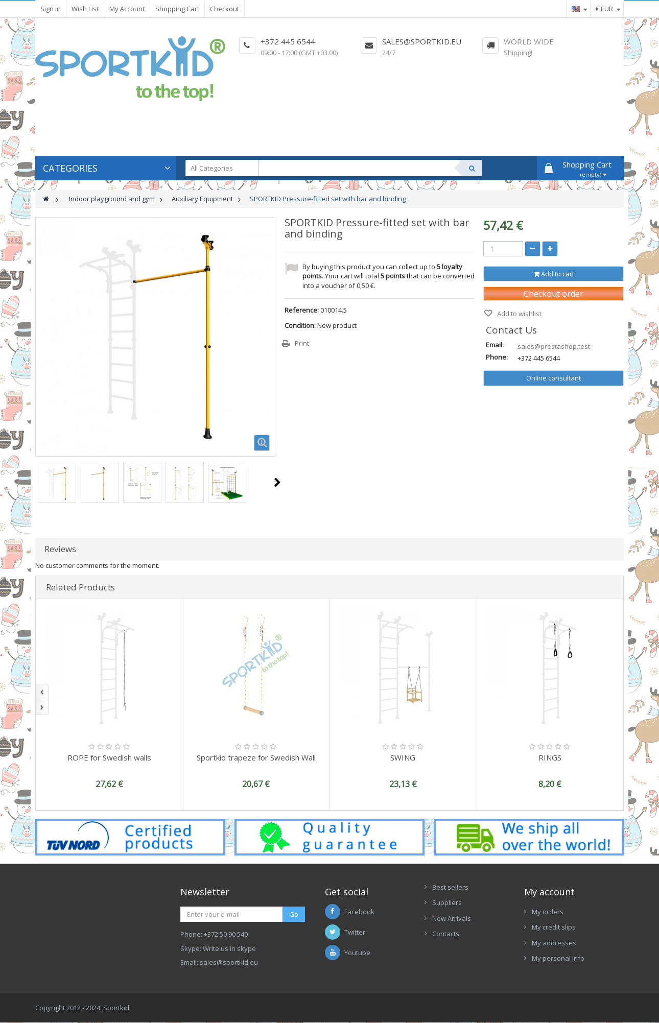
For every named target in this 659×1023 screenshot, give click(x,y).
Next (277, 482)
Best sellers (450, 887)
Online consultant (553, 378)
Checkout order (553, 293)
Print (302, 343)
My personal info (558, 958)
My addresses (554, 942)
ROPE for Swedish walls (109, 757)
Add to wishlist (519, 313)
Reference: (302, 310)
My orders (547, 911)
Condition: (300, 325)
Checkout (224, 8)
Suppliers (447, 902)
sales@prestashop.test (553, 346)
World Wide (529, 41)
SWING (402, 757)
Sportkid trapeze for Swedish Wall (256, 757)
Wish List (85, 8)
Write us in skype (229, 948)
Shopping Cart (177, 8)
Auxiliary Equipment (202, 198)
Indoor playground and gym (112, 198)
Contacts (445, 933)
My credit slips (554, 927)
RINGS (549, 757)
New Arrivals (451, 918)
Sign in (50, 8)
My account (549, 892)
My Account (127, 8)
